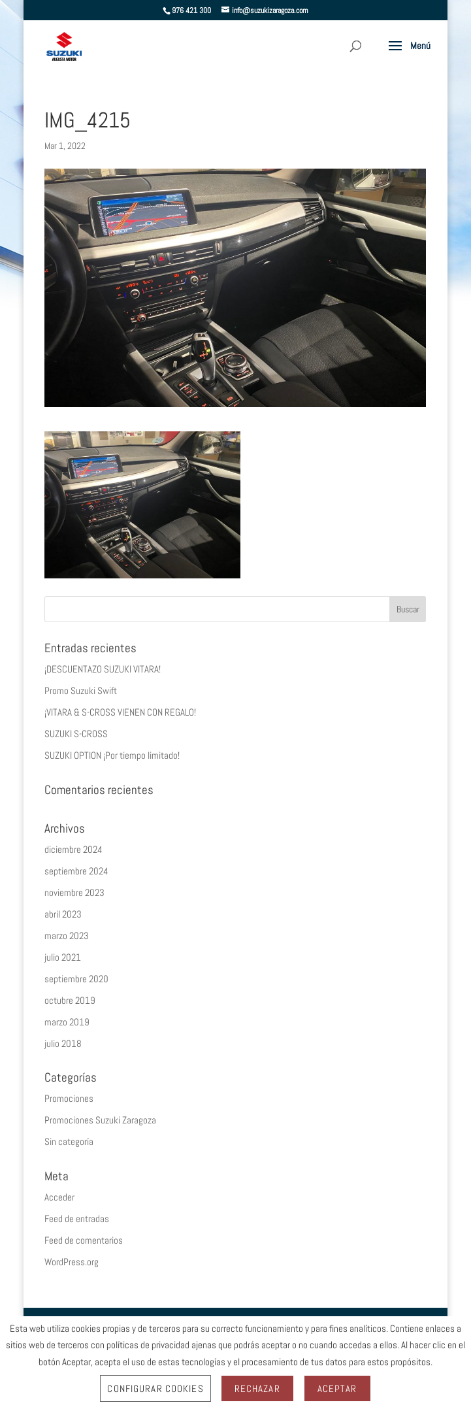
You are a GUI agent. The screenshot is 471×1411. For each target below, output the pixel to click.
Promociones (68, 1098)
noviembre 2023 (74, 892)
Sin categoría (68, 1141)
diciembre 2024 (73, 849)
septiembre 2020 (76, 978)
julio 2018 (63, 1043)
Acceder (59, 1197)
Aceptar (337, 1388)
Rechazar (257, 1388)
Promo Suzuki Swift (80, 690)
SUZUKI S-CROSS (76, 733)
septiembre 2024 (76, 871)
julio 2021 (62, 957)
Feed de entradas (76, 1218)
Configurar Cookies (155, 1388)
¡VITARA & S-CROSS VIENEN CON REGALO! (120, 712)
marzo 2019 (66, 1022)
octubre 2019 (69, 1000)
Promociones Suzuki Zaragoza (100, 1120)
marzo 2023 (66, 935)
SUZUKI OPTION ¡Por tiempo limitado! (112, 755)
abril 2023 (63, 914)
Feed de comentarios (83, 1240)
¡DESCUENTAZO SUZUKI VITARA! (102, 669)
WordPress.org (71, 1261)
